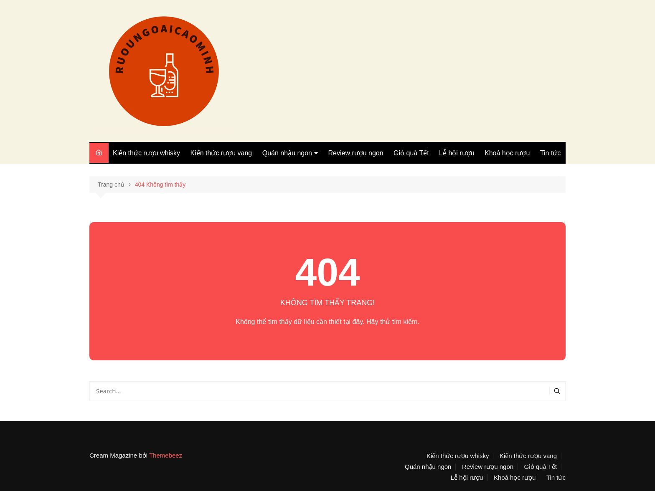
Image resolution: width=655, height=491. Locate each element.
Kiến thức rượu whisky (146, 153)
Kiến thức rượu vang (221, 153)
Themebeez (165, 455)
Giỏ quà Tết (411, 153)
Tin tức (550, 153)
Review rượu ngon (355, 153)
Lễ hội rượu (456, 153)
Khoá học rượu (507, 153)
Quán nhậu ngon (287, 153)
